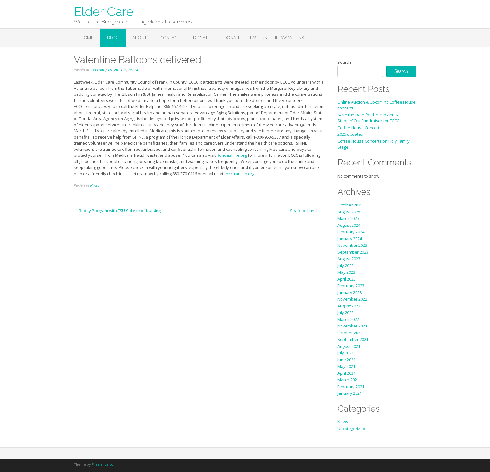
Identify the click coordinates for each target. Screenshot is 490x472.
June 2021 (347, 360)
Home (87, 38)
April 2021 (347, 373)
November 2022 (352, 299)
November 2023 (352, 245)
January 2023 (350, 292)
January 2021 (350, 393)
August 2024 (349, 225)
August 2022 (349, 306)
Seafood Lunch (307, 210)
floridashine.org (232, 155)
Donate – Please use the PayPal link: (264, 38)
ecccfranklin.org (239, 173)
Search (344, 62)
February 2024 (351, 232)
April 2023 (347, 279)
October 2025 (350, 205)
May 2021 (346, 366)
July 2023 (346, 265)
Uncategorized (351, 428)
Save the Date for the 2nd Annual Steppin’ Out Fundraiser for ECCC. (369, 118)
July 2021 (346, 353)
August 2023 (349, 258)
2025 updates (350, 134)
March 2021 (348, 380)
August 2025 (349, 212)
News (94, 185)
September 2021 (353, 339)
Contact (169, 38)
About (139, 38)
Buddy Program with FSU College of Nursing (117, 210)
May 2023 (346, 272)
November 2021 (352, 326)
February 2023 (351, 285)
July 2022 (346, 312)
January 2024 (350, 238)
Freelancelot (102, 464)
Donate (201, 38)
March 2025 (348, 218)
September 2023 (353, 252)
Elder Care (103, 11)
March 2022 (348, 319)
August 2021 (349, 346)
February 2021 (351, 386)
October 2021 (350, 333)
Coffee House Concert (358, 127)
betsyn (133, 70)
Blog (113, 38)
